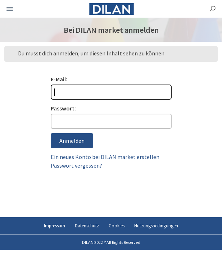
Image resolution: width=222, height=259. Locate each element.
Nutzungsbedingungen (156, 226)
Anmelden (72, 140)
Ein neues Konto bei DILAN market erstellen (105, 156)
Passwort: (63, 108)
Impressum (54, 226)
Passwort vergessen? (76, 165)
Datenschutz (87, 226)
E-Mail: (59, 79)
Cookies (116, 226)
